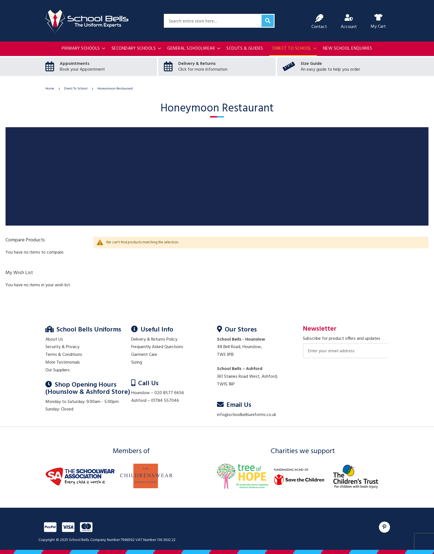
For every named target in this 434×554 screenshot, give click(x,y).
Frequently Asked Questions (157, 347)
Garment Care (144, 354)
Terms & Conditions (63, 354)
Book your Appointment (82, 69)
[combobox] (219, 21)
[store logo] (86, 22)
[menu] (217, 49)
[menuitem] (81, 48)
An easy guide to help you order (330, 69)
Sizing (136, 362)
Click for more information (203, 69)
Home (50, 88)
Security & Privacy (62, 347)
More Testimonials (62, 362)
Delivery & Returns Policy (154, 339)
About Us (54, 339)
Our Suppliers (57, 370)
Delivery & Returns (197, 63)
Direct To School (76, 88)
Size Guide (311, 63)
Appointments (74, 63)
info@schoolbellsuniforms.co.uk (246, 414)
